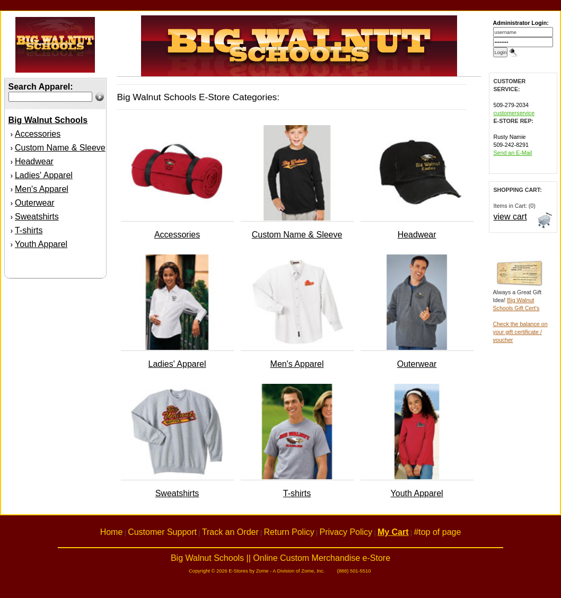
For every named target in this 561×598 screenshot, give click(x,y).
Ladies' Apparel (44, 175)
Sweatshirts (37, 216)
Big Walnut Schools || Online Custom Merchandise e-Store (280, 557)
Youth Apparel (41, 244)
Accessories (37, 133)
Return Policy (289, 532)
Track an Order (230, 532)
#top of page (437, 532)
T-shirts (28, 230)
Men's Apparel (41, 189)
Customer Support (162, 532)
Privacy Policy (346, 532)
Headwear (34, 161)
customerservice (514, 113)
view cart (510, 216)
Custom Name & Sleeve (60, 147)
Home (111, 532)
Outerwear (35, 202)
